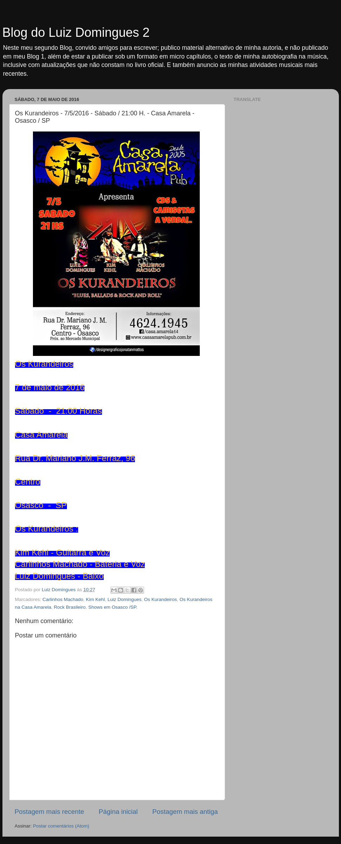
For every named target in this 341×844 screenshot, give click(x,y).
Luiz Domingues (125, 599)
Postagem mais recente (49, 811)
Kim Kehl (95, 599)
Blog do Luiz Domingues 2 (76, 32)
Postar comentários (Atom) (61, 826)
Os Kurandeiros (160, 599)
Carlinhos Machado (62, 599)
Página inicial (118, 811)
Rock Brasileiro (70, 607)
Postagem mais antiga (185, 811)
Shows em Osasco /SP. (112, 607)
